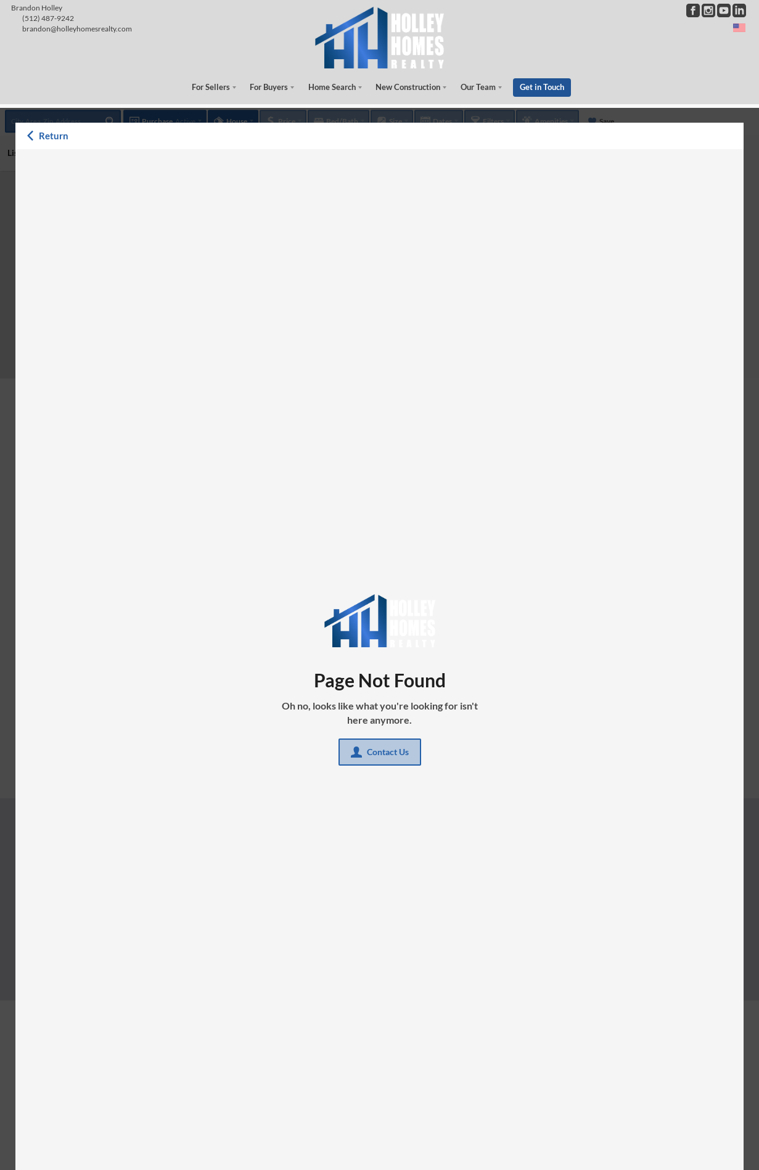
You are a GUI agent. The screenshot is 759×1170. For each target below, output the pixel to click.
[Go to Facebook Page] (693, 10)
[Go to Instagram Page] (708, 10)
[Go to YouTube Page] (724, 10)
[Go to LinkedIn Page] (739, 10)
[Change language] (739, 27)
